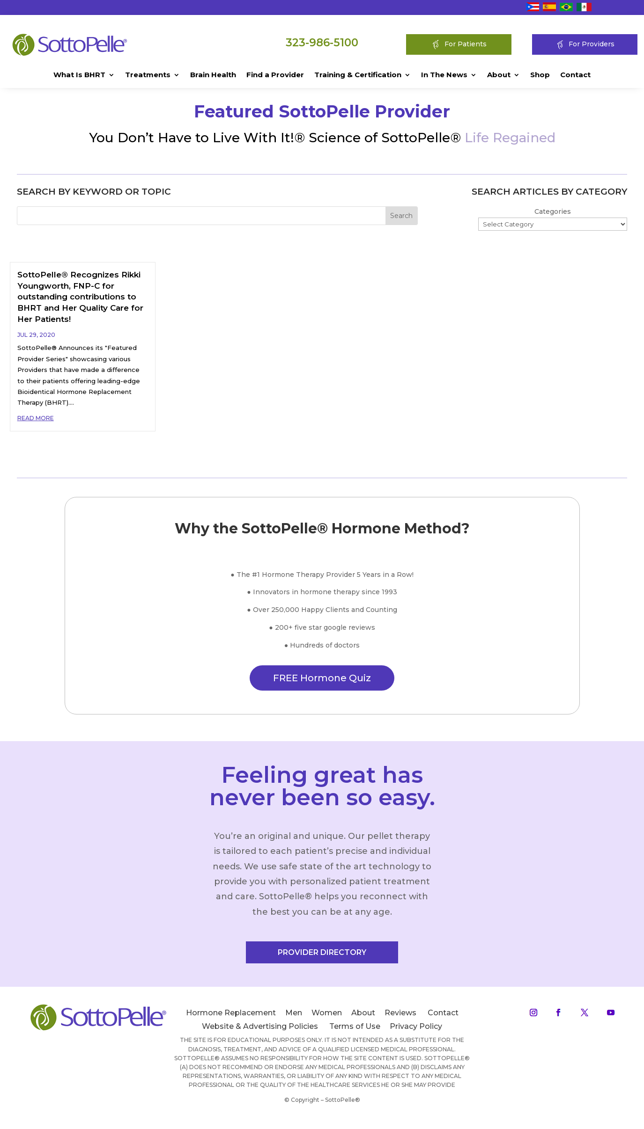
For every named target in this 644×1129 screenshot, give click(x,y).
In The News (444, 75)
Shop (540, 75)
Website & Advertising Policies (260, 1026)
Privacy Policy (416, 1026)
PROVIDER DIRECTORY (322, 952)
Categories (552, 211)
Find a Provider (275, 75)
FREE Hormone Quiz (322, 678)
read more (35, 418)
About (499, 75)
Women (326, 1012)
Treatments (147, 75)
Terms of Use (354, 1026)
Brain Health (213, 75)
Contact (575, 75)
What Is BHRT (79, 75)
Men (293, 1012)
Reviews (400, 1012)
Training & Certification (357, 75)
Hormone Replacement (231, 1012)
